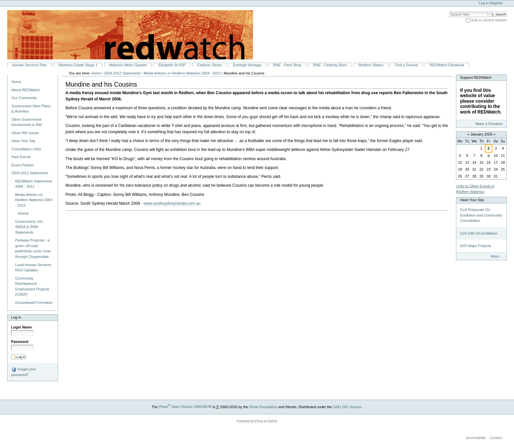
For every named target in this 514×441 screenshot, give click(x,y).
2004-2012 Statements (122, 73)
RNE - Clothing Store (330, 65)
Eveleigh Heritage (247, 65)
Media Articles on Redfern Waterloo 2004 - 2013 (182, 73)
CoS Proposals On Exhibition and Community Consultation (481, 215)
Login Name (21, 327)
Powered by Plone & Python (257, 421)
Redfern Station (371, 65)
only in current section (488, 20)
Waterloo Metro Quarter (128, 65)
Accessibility (476, 438)
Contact (496, 438)
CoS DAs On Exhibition (478, 233)
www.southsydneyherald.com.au (172, 203)
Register (496, 3)
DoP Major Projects (475, 246)
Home (16, 82)
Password (19, 342)
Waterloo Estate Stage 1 (77, 65)
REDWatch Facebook (447, 65)
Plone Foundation (263, 407)
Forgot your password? (23, 372)
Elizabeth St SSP (172, 65)
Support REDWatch (475, 77)
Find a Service (406, 65)
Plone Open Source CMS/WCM (185, 407)
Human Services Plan (29, 65)
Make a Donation (489, 124)
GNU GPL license (347, 407)
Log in (484, 3)
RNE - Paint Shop (287, 65)
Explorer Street (209, 65)
